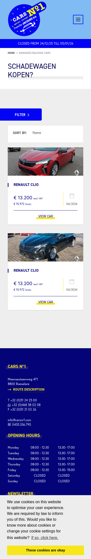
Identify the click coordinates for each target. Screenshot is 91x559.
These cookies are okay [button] (45, 550)
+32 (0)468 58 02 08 (26, 405)
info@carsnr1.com (19, 420)
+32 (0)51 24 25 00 (23, 400)
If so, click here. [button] (44, 538)
